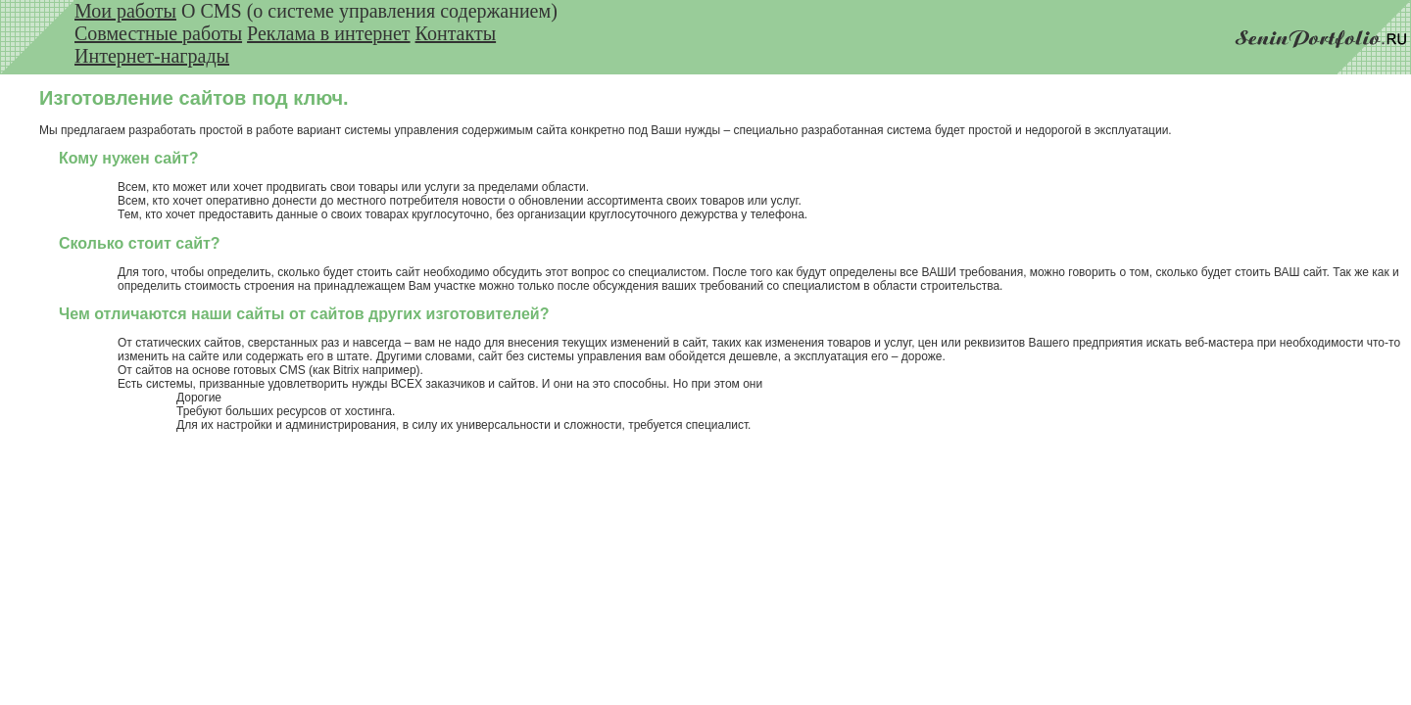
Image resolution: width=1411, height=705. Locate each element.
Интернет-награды (151, 56)
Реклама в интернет (329, 33)
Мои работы (125, 11)
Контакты (456, 33)
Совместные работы (158, 33)
